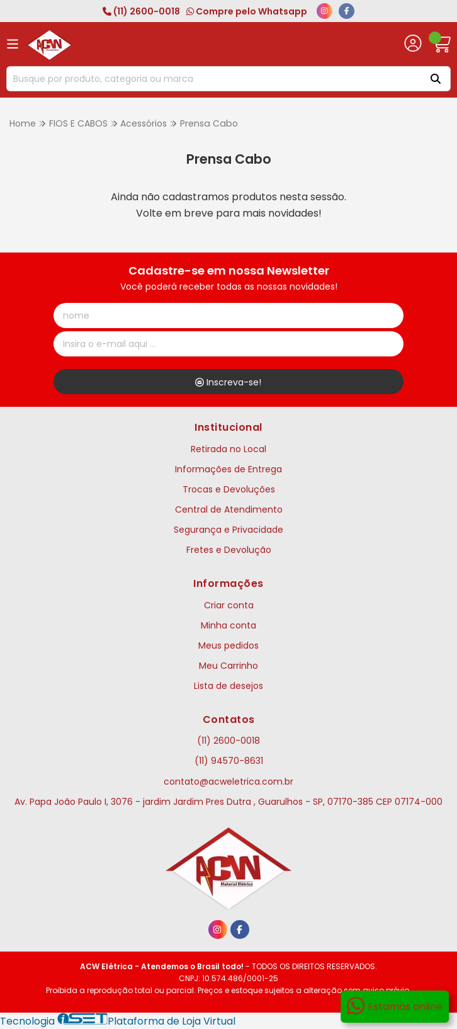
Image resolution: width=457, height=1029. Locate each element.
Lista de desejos (228, 685)
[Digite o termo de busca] (212, 79)
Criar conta (229, 605)
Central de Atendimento (229, 509)
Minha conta (228, 625)
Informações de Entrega (228, 469)
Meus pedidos (228, 645)
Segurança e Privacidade (228, 529)
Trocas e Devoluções (229, 489)
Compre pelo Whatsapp (246, 11)
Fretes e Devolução (228, 549)
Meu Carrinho (228, 665)
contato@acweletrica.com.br (228, 781)
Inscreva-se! (228, 382)
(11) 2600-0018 (141, 11)
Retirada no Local (228, 449)
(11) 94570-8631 (229, 760)
